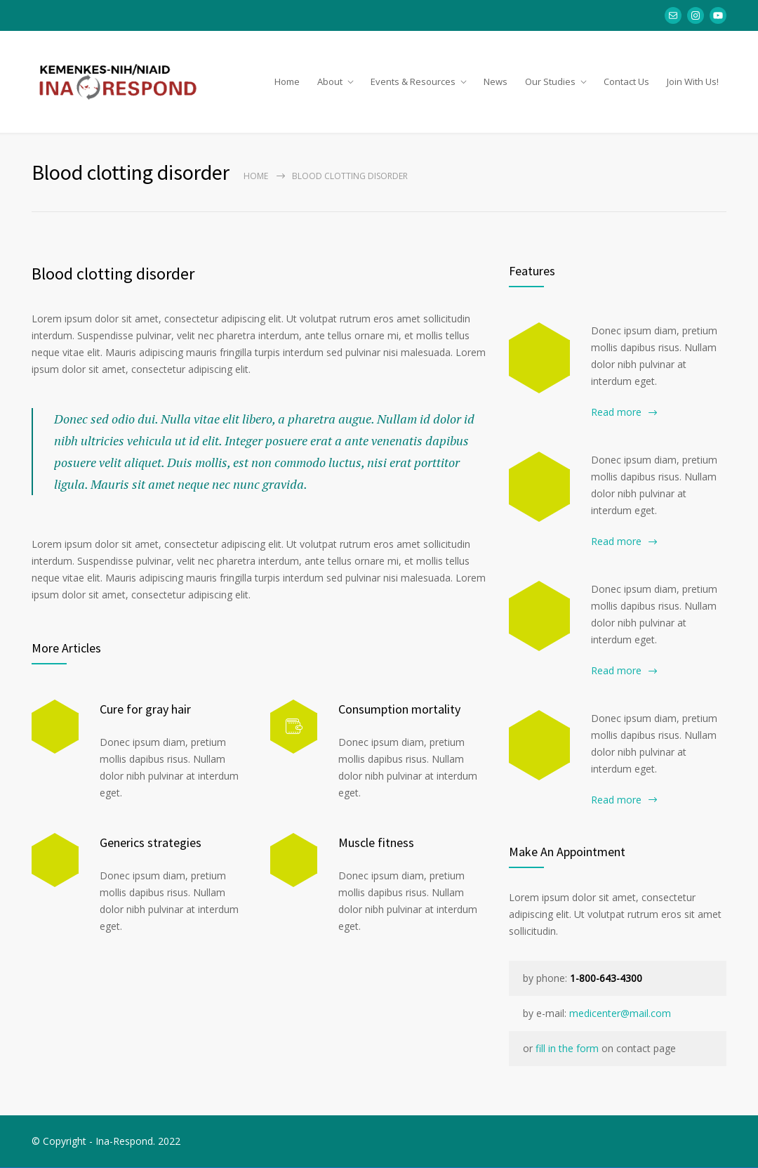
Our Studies (550, 81)
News (495, 81)
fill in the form (567, 1049)
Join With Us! (693, 81)
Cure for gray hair (145, 709)
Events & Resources (413, 81)
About (330, 81)
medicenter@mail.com (620, 1014)
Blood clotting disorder (113, 274)
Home (287, 81)
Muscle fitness (376, 842)
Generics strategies (150, 842)
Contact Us (626, 81)
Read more (616, 412)
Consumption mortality (399, 709)
